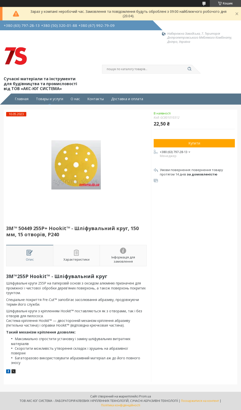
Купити (194, 143)
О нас (75, 99)
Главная (22, 99)
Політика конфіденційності (120, 405)
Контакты (95, 99)
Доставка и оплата (127, 99)
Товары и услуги (49, 99)
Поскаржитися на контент (200, 401)
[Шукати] (189, 69)
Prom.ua (145, 396)
